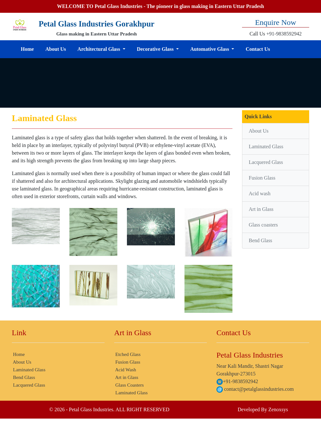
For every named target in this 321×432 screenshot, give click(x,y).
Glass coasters (263, 225)
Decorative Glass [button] (156, 49)
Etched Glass (127, 354)
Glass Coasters (129, 385)
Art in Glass (261, 209)
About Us (55, 49)
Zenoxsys (278, 409)
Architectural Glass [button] (99, 49)
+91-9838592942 (283, 33)
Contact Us (258, 49)
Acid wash (259, 193)
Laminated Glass (266, 146)
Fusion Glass (262, 178)
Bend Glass (260, 240)
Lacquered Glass (266, 162)
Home (27, 49)
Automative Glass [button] (210, 49)
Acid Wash (125, 369)
